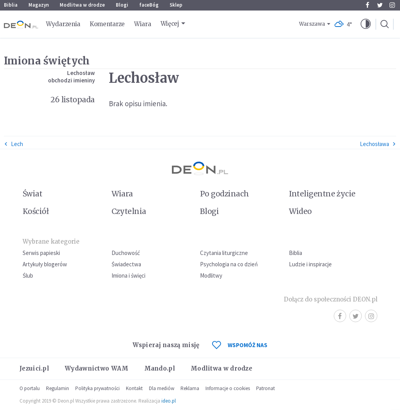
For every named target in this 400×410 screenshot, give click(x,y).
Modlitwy (211, 275)
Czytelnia (129, 211)
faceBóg (149, 5)
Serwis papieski (41, 253)
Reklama (190, 388)
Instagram (392, 5)
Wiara (142, 24)
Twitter (380, 5)
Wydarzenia (63, 24)
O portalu (29, 388)
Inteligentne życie (322, 193)
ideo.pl (168, 401)
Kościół (36, 211)
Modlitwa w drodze (82, 5)
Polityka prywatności (97, 388)
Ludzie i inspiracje (310, 264)
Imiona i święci (128, 275)
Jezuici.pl (34, 368)
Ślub (28, 275)
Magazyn (38, 5)
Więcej (170, 23)
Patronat (265, 388)
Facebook (367, 5)
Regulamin (57, 388)
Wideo (300, 211)
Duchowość (126, 253)
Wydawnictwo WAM (97, 368)
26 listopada (73, 99)
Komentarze (107, 24)
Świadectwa (126, 264)
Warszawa (312, 24)
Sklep (176, 5)
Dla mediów (161, 388)
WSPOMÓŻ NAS (239, 345)
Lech (13, 144)
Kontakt (134, 388)
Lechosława (378, 144)
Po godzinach (224, 193)
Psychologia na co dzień (229, 264)
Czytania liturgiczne (224, 253)
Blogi (122, 5)
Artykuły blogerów (45, 264)
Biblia (11, 5)
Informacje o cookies (227, 388)
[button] (366, 24)
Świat (32, 193)
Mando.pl (159, 368)
